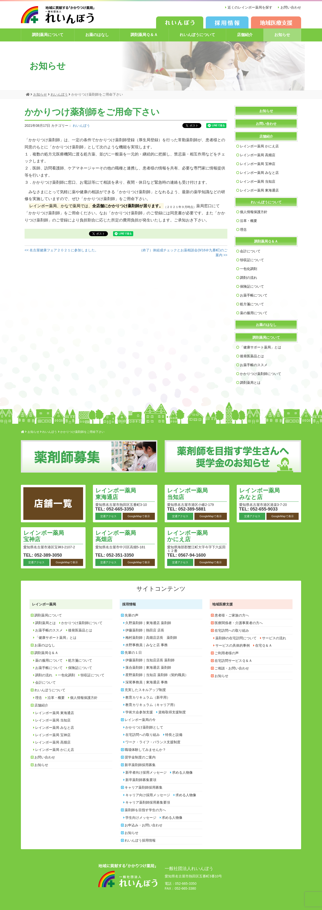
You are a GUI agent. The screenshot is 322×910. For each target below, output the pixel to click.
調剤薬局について (47, 35)
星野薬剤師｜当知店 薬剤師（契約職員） (156, 675)
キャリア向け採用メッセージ (147, 795)
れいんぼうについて (197, 35)
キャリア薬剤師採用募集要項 (147, 802)
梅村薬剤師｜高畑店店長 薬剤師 (151, 637)
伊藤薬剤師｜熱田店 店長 (144, 630)
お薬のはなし (97, 35)
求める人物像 (182, 772)
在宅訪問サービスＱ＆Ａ (233, 660)
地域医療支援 (222, 604)
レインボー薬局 (44, 604)
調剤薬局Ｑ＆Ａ (144, 35)
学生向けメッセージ (140, 817)
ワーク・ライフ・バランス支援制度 (152, 742)
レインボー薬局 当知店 (257, 181)
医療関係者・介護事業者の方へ (239, 623)
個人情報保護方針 (253, 212)
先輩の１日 (133, 652)
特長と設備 (173, 734)
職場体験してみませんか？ (145, 749)
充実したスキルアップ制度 (145, 690)
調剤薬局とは (250, 382)
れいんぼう (81, 125)
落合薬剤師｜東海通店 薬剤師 (148, 667)
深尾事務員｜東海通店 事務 (146, 682)
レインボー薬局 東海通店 (259, 190)
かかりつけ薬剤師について (260, 373)
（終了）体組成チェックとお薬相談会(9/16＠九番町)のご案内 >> (183, 252)
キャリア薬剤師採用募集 (143, 787)
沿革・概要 (248, 220)
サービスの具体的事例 (232, 645)
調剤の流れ (248, 277)
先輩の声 (131, 615)
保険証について (252, 286)
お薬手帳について (253, 295)
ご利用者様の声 (227, 653)
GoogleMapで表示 (139, 515)
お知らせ (282, 35)
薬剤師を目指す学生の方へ (145, 810)
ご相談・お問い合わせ (232, 668)
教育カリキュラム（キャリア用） (151, 704)
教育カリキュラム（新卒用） (147, 697)
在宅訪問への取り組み (142, 734)
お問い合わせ (290, 7)
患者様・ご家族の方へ (232, 615)
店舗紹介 (245, 35)
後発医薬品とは (252, 356)
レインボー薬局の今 (140, 719)
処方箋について (252, 304)
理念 (243, 229)
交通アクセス (108, 515)
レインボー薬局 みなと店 (259, 172)
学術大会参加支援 (139, 712)
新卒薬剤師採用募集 (140, 765)
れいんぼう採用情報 (140, 840)
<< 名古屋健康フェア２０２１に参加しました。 (61, 250)
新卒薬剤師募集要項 (140, 780)
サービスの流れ (274, 638)
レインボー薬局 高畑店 (257, 155)
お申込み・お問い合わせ (143, 825)
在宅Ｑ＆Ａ (263, 645)
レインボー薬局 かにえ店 (259, 146)
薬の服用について (253, 313)
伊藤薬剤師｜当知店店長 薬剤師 (150, 660)
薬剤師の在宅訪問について (236, 638)
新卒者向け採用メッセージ (146, 772)
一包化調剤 (248, 268)
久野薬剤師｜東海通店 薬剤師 (148, 623)
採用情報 (129, 604)
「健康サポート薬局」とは (260, 347)
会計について (250, 251)
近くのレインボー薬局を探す (249, 7)
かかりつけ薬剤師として (144, 727)
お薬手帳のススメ (253, 365)
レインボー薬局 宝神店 (257, 164)
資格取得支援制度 (172, 712)
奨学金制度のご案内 (140, 757)
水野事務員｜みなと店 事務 (146, 645)
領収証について (252, 260)
